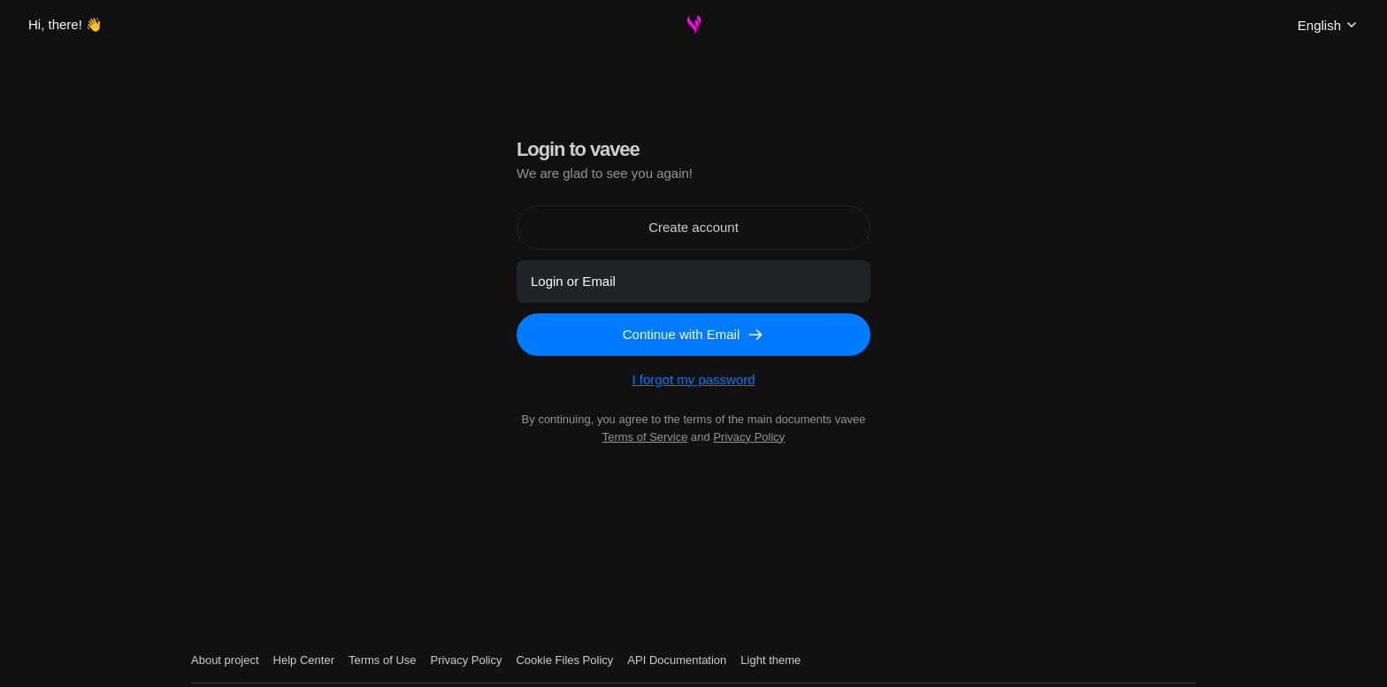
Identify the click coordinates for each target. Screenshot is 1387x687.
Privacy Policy (749, 437)
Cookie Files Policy (564, 660)
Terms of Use (383, 660)
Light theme (770, 660)
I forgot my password (693, 379)
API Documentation (676, 660)
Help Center (303, 660)
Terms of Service (645, 437)
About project (225, 660)
